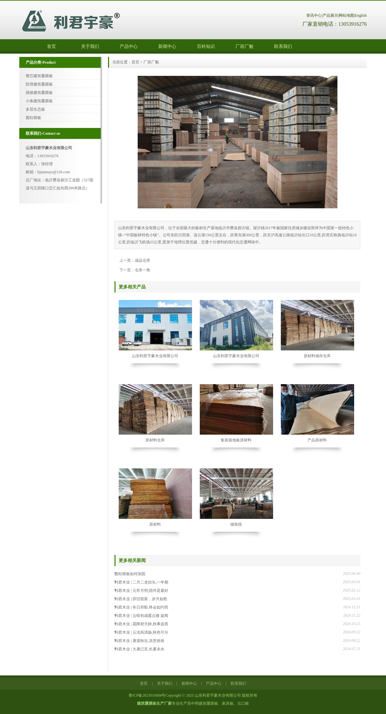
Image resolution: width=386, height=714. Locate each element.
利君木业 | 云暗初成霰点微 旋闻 (141, 615)
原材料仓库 (155, 440)
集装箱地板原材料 (236, 440)
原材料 (155, 524)
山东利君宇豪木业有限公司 (155, 356)
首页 (51, 46)
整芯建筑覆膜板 (39, 76)
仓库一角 (142, 270)
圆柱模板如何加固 (130, 574)
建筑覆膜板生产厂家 (154, 703)
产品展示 (330, 15)
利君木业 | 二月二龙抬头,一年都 (141, 582)
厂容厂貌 (244, 46)
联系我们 (283, 46)
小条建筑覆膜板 (39, 101)
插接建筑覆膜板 (39, 92)
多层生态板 (35, 109)
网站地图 (346, 15)
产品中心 (129, 46)
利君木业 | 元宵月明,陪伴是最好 (141, 590)
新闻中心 (167, 46)
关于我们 (90, 46)
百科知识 (206, 46)
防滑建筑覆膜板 (39, 84)
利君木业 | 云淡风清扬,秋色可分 (141, 632)
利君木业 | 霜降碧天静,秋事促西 (141, 624)
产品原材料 (317, 440)
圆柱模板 (33, 117)
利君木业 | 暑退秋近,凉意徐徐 (139, 640)
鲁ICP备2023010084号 (147, 695)
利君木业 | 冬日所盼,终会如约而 (141, 607)
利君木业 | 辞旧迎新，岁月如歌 (141, 599)
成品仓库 (142, 260)
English (361, 15)
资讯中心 (314, 15)
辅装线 (236, 524)
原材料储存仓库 (317, 356)
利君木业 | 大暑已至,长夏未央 (139, 649)
